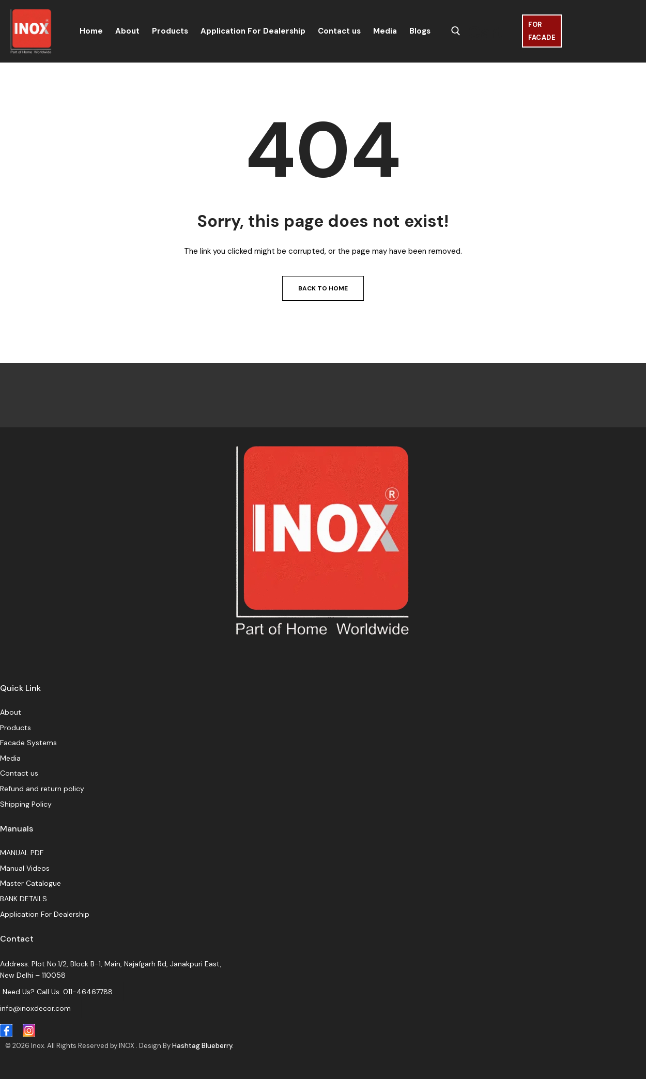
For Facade (542, 31)
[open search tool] (455, 31)
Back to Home (323, 288)
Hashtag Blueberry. (203, 1045)
